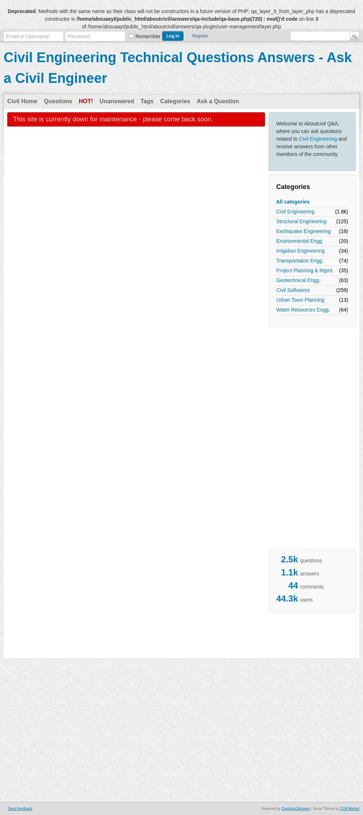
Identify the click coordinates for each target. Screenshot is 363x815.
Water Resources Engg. (303, 310)
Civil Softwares (293, 290)
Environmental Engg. (299, 241)
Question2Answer (295, 809)
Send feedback (20, 809)
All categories (293, 202)
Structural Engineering (301, 221)
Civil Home (22, 101)
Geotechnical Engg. (298, 280)
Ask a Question (218, 101)
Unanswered (116, 101)
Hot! (86, 101)
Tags (147, 101)
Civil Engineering (318, 139)
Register (200, 36)
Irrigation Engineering (300, 251)
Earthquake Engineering (303, 231)
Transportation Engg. (299, 261)
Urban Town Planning (300, 300)
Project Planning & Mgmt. (305, 270)
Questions (58, 101)
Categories (175, 101)
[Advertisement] (181, 636)
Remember (147, 36)
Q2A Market (349, 809)
